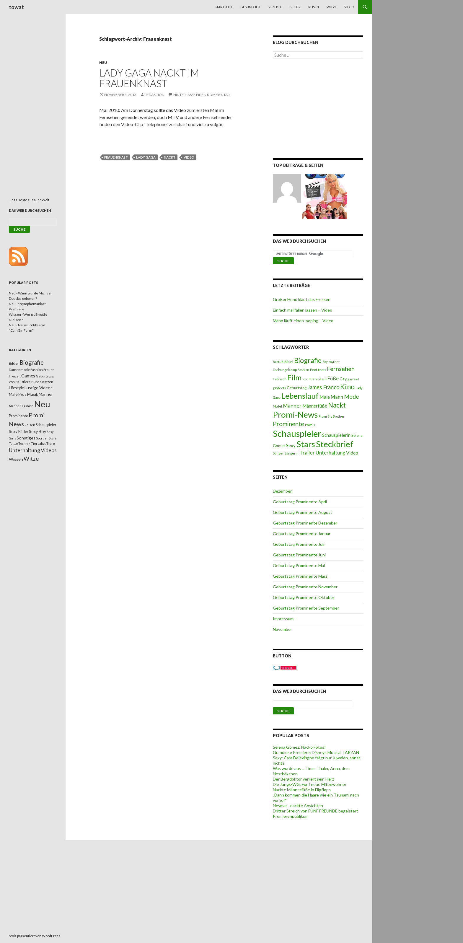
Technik (24, 443)
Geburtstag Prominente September (306, 607)
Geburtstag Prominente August (302, 512)
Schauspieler (297, 433)
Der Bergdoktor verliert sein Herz (303, 778)
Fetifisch (279, 379)
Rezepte (275, 7)
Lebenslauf (300, 395)
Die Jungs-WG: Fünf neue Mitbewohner (309, 784)
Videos (49, 450)
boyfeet (334, 362)
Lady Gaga (146, 157)
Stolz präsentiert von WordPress (34, 936)
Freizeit (15, 376)
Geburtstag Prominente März (300, 576)
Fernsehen (341, 368)
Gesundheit (250, 7)
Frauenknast (116, 157)
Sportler (42, 438)
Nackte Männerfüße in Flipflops (302, 789)
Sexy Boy (37, 431)
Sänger (278, 453)
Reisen (313, 7)
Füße (333, 379)
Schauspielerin (336, 435)
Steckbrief (334, 444)
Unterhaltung (330, 453)
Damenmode (19, 369)
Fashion (303, 370)
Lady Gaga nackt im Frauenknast (149, 78)
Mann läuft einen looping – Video (303, 320)
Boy (324, 362)
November (282, 629)
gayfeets (279, 388)
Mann (337, 397)
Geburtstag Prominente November (305, 586)
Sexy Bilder (18, 431)
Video (349, 7)
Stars (305, 444)
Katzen (47, 382)
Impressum (283, 618)
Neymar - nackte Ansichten (298, 805)
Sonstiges (26, 437)
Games (28, 375)
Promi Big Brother (332, 416)
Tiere (50, 443)
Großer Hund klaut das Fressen (301, 299)
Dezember (282, 491)
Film (294, 377)
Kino (347, 386)
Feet (313, 369)
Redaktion (154, 94)
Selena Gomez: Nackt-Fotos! (299, 747)
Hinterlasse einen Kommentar (201, 94)
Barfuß (278, 362)
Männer (292, 406)
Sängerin (292, 453)
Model (277, 406)
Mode (351, 396)
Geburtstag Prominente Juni (299, 554)
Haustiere (23, 382)
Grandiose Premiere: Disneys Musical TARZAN (316, 752)
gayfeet (353, 379)
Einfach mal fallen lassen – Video (302, 309)
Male (324, 397)
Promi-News (295, 414)
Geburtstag (297, 387)
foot (305, 379)
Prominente (288, 423)
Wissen (16, 459)
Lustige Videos (39, 387)
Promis (310, 425)
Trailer (307, 452)
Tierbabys (38, 443)
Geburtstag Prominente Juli (298, 544)
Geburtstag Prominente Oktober (303, 597)
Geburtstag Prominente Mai (299, 565)
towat (16, 7)
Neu (103, 62)
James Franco (323, 387)
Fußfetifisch (318, 379)
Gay (343, 379)
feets (322, 370)
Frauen (49, 369)
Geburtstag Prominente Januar (301, 533)
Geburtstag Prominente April (300, 501)
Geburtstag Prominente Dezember (305, 522)
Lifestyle (16, 387)
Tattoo (13, 443)
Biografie (308, 360)
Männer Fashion (21, 406)
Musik (32, 394)
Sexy (291, 445)
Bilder (295, 7)
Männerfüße (314, 405)
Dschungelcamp (285, 370)
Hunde (36, 382)
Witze (332, 7)
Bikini (288, 361)
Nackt (169, 157)
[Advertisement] (318, 109)
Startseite (224, 7)
